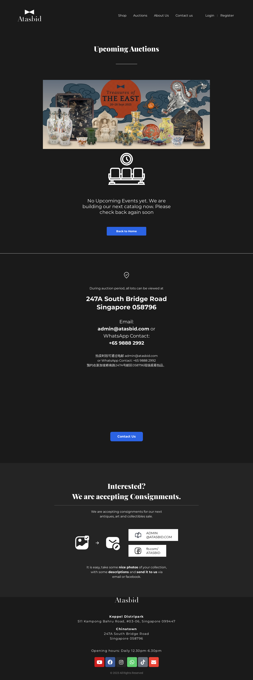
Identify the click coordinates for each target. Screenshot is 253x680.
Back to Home (126, 231)
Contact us (184, 15)
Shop (122, 15)
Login (209, 15)
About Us (161, 15)
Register (227, 15)
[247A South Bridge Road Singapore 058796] (126, 405)
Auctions (140, 15)
